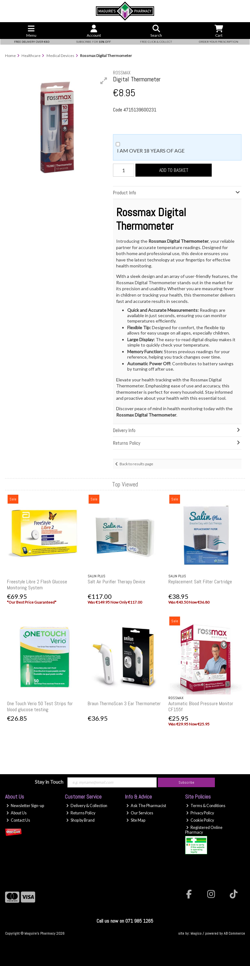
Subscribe (186, 782)
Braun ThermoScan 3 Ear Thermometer (124, 703)
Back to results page (136, 463)
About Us (16, 813)
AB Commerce (234, 933)
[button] (104, 81)
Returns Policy (80, 813)
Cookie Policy (200, 820)
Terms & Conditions (205, 805)
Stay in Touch (49, 782)
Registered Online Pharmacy (204, 830)
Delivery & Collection (86, 805)
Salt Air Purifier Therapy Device (116, 581)
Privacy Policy (200, 813)
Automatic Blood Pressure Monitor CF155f (200, 706)
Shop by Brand (80, 820)
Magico (196, 933)
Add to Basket (173, 170)
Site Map (135, 820)
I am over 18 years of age (150, 150)
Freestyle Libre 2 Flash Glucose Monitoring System (37, 584)
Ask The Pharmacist (146, 805)
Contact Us (18, 820)
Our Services (139, 813)
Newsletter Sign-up (25, 805)
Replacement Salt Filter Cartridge (200, 581)
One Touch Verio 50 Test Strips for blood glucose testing (40, 706)
